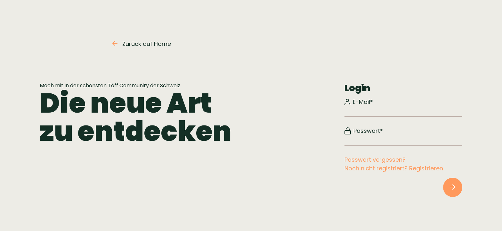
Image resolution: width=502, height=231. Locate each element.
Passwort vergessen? (375, 160)
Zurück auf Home (141, 44)
